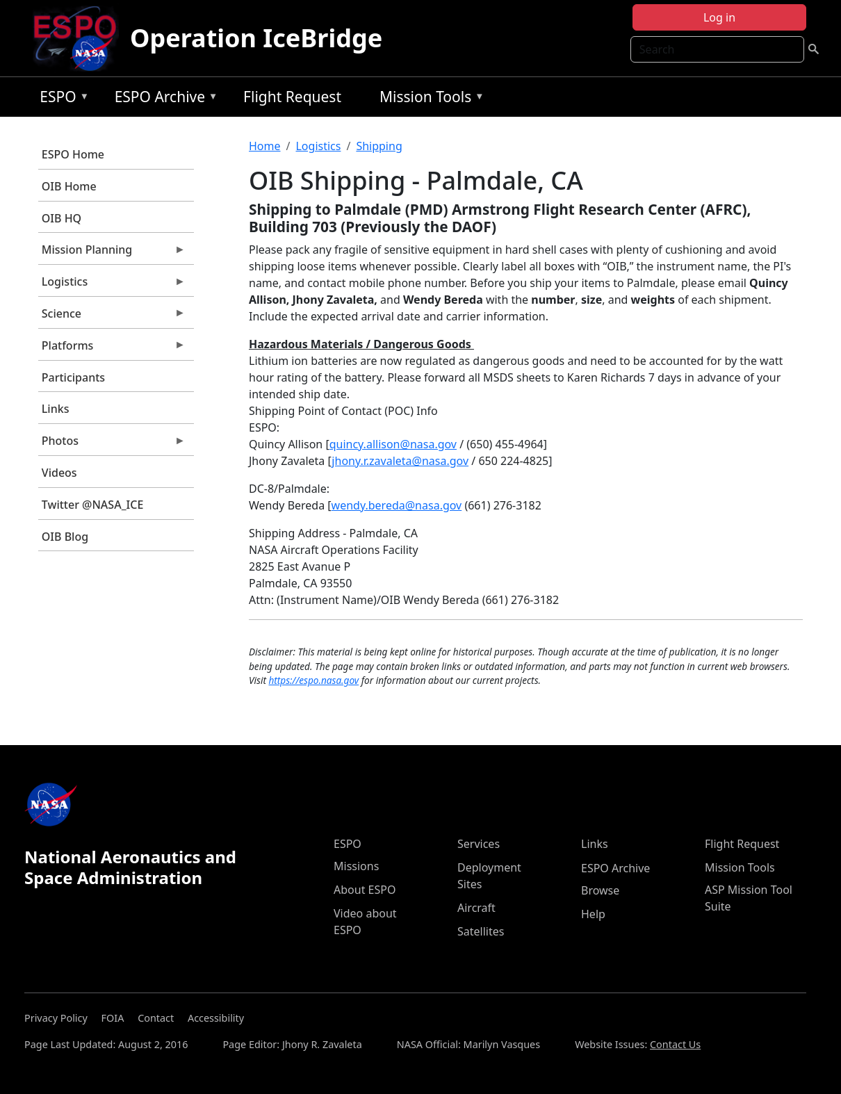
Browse (600, 890)
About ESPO (364, 889)
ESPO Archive (163, 99)
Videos (59, 472)
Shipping (379, 146)
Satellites (480, 931)
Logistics (112, 285)
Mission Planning (112, 253)
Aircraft (476, 907)
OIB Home (69, 186)
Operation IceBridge (256, 38)
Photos (112, 444)
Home (265, 146)
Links (56, 408)
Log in (719, 17)
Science (112, 317)
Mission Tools (428, 99)
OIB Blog (65, 536)
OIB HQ (61, 218)
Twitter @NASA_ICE (93, 504)
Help (593, 914)
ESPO (61, 99)
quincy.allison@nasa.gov (393, 444)
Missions (356, 866)
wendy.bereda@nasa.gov (397, 505)
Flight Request (292, 96)
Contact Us (675, 1044)
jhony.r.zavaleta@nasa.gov (400, 460)
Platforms (112, 349)
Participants (73, 377)
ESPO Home (73, 154)
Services (478, 843)
